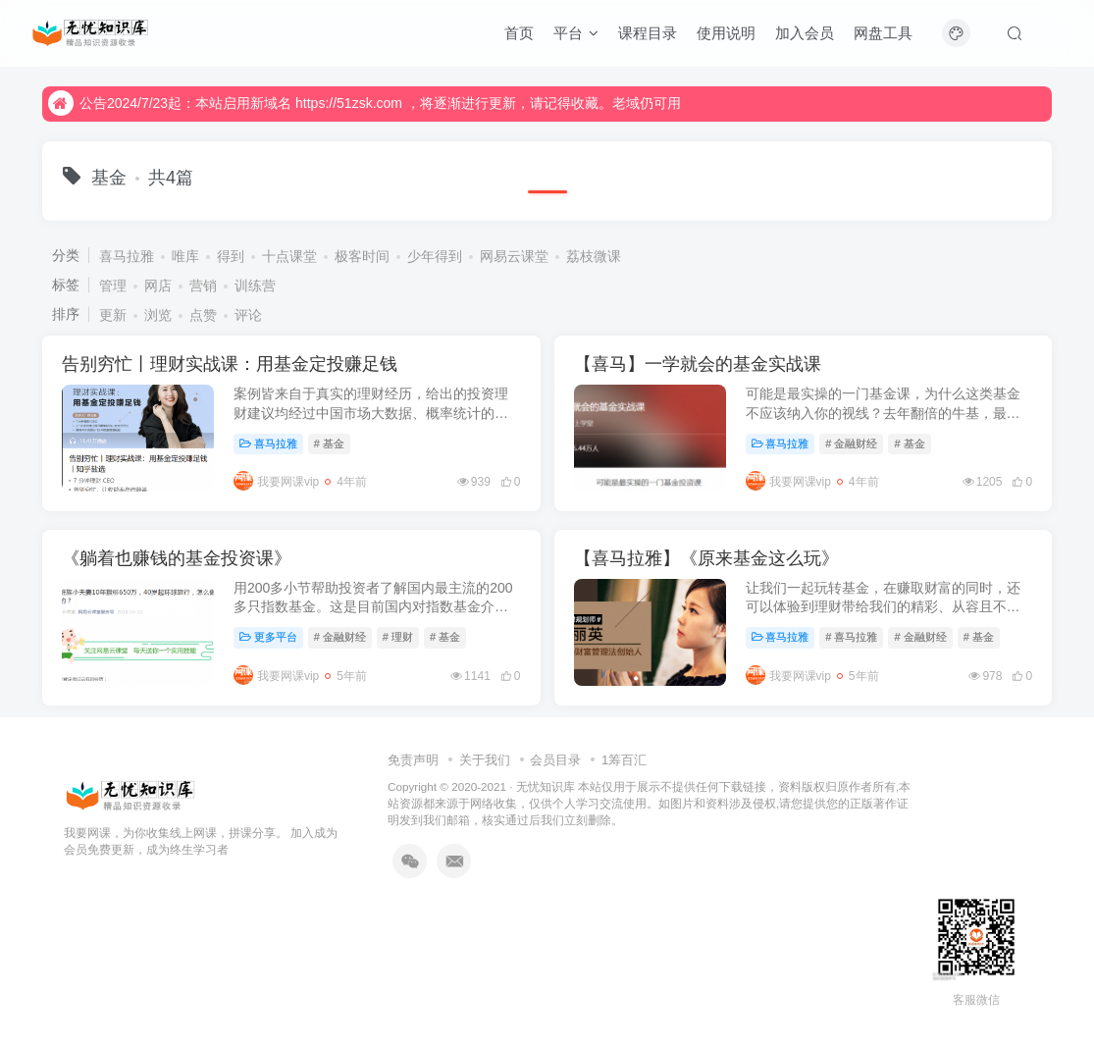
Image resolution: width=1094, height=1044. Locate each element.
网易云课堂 (514, 256)
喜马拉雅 (126, 256)
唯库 (185, 256)
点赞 (203, 315)
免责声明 (413, 760)
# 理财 (398, 637)
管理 (113, 285)
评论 (248, 315)
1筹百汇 (624, 760)
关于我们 (484, 760)
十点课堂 (289, 256)
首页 (519, 33)
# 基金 (329, 443)
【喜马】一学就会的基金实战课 (697, 364)
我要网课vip (276, 482)
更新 (113, 315)
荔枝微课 (593, 256)
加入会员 (804, 33)
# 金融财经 (851, 443)
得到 (230, 256)
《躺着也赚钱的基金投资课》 (176, 558)
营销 (203, 285)
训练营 (255, 285)
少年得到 (434, 256)
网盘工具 (883, 33)
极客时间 (362, 256)
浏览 (158, 315)
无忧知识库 (545, 786)
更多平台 (268, 637)
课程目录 (647, 33)
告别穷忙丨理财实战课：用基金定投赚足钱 (229, 364)
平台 (576, 33)
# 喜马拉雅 (851, 637)
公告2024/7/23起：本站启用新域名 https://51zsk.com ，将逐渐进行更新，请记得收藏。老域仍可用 (364, 103)
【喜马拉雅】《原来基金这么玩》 (706, 558)
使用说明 (726, 33)
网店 (158, 285)
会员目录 (555, 760)
